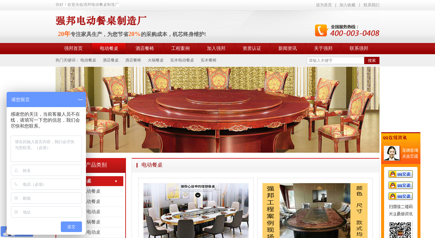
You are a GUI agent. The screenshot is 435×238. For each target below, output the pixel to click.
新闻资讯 (287, 48)
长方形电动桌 (86, 232)
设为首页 (324, 5)
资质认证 (252, 48)
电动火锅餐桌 (86, 221)
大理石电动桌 (86, 211)
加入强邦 (216, 48)
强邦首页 (73, 48)
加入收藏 (347, 5)
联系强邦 (359, 48)
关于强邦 (323, 48)
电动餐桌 (109, 48)
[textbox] (335, 60)
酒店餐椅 (145, 48)
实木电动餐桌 (86, 191)
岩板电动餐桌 (86, 201)
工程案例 (180, 48)
